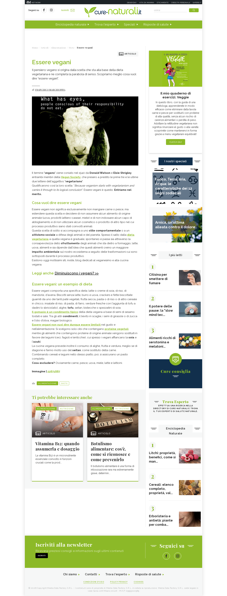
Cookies (139, 582)
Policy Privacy (119, 582)
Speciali (129, 24)
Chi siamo (70, 574)
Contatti (91, 574)
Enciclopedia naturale (71, 24)
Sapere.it (197, 3)
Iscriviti (67, 10)
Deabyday (132, 3)
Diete (64, 383)
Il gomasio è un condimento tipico (55, 312)
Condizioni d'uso (93, 582)
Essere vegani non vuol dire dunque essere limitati (66, 324)
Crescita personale (180, 3)
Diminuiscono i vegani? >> (77, 273)
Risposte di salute (156, 24)
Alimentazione (47, 383)
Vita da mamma (146, 3)
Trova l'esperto (105, 24)
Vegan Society (71, 177)
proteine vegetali (116, 329)
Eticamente (162, 3)
